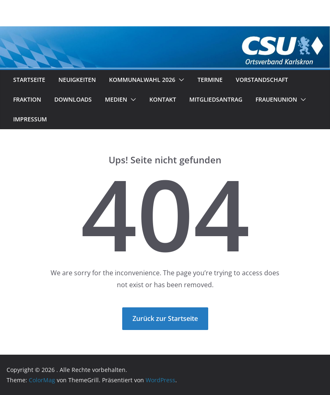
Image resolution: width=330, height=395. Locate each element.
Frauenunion (276, 99)
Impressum (30, 119)
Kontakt (162, 99)
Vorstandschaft (262, 80)
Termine (210, 80)
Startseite (29, 80)
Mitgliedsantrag (215, 99)
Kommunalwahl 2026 (142, 80)
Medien (116, 99)
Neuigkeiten (77, 80)
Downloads (73, 99)
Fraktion (27, 99)
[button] (179, 80)
